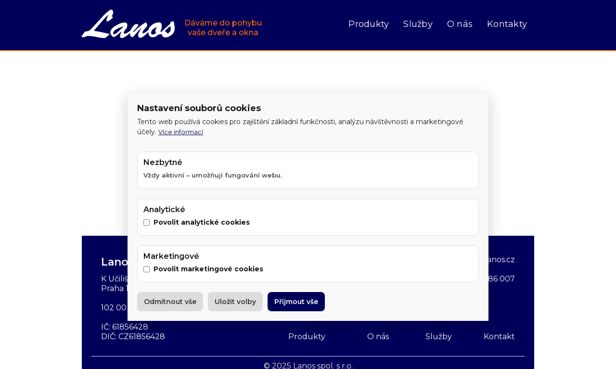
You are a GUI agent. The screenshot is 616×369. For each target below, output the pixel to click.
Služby (418, 24)
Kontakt (499, 336)
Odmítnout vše (170, 301)
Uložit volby (235, 301)
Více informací (180, 132)
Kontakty (507, 24)
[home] (172, 25)
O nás (460, 24)
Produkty (368, 24)
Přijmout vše (296, 301)
